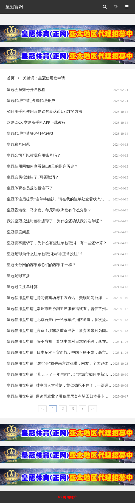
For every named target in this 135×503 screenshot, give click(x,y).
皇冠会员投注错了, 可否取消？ (33, 177)
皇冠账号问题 (18, 144)
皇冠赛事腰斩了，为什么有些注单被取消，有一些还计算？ (57, 243)
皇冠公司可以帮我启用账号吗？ (34, 155)
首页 (11, 78)
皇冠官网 (14, 6)
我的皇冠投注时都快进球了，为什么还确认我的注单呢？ (55, 221)
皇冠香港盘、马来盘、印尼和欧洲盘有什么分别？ (49, 210)
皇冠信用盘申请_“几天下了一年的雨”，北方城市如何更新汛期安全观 (65, 374)
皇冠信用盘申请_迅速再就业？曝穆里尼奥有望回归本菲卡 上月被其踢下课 (70, 396)
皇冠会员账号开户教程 (26, 90)
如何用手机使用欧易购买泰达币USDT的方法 (44, 112)
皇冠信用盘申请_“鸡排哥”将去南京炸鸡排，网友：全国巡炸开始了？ (65, 363)
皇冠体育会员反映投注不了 (30, 188)
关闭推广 (70, 497)
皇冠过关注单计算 (22, 287)
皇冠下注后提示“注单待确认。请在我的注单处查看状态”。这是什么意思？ (70, 199)
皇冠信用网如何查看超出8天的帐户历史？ (42, 166)
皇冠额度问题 (18, 232)
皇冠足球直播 (18, 276)
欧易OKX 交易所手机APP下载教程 (36, 122)
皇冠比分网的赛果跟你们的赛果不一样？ (41, 265)
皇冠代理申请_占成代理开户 (31, 101)
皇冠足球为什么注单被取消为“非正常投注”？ (45, 254)
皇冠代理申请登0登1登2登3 (30, 133)
